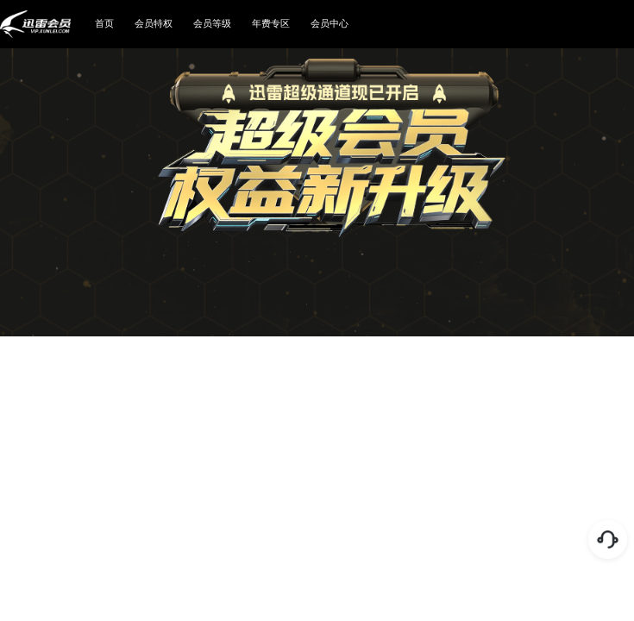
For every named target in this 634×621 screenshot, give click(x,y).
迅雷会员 (35, 24)
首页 (104, 23)
